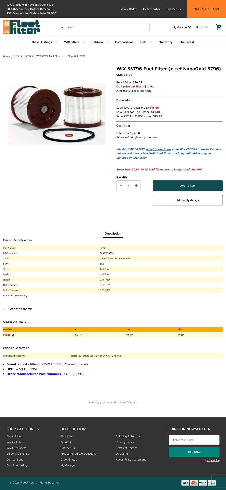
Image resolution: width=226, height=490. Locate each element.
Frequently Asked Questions (78, 453)
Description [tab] (113, 233)
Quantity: (122, 177)
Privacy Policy (125, 442)
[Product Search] (107, 27)
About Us (66, 436)
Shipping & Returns (128, 436)
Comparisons (14, 459)
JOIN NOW (194, 452)
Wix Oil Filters (15, 442)
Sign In (202, 27)
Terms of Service (126, 448)
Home (6, 56)
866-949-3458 (206, 9)
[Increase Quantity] (136, 186)
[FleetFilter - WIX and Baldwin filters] (21, 26)
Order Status (151, 9)
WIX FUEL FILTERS (23, 56)
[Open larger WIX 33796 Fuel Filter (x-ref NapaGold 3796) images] (56, 114)
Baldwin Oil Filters (17, 453)
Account (66, 442)
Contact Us (174, 9)
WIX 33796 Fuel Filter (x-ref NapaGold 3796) (61, 56)
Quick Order (129, 9)
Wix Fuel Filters (16, 448)
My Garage (182, 27)
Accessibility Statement (131, 459)
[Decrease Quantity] (121, 186)
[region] (56, 173)
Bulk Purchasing (16, 465)
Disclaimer (122, 453)
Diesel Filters (14, 436)
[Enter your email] (194, 440)
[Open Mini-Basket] (218, 27)
